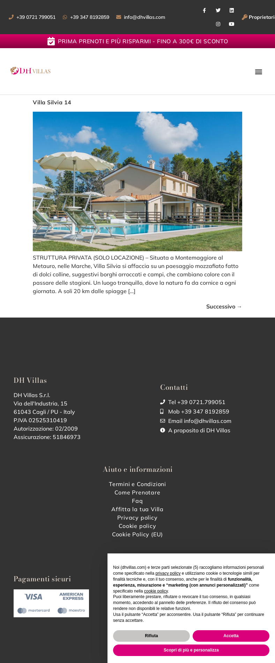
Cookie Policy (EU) (137, 534)
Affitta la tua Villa (137, 509)
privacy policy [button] (167, 573)
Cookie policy (137, 525)
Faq (137, 500)
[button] (259, 71)
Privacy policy (137, 517)
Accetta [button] (230, 635)
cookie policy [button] (156, 591)
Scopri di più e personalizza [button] (191, 650)
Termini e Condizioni (137, 484)
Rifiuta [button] (151, 635)
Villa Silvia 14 (52, 102)
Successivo (224, 306)
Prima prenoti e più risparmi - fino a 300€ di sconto (143, 41)
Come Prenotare (137, 492)
